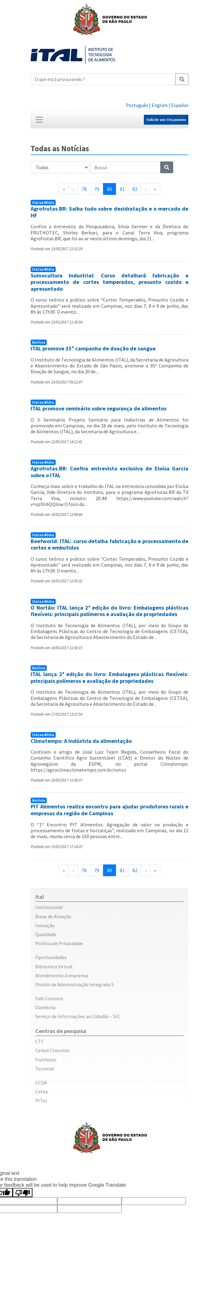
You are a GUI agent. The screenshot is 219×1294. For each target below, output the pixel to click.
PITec (41, 1100)
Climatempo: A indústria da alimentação (81, 740)
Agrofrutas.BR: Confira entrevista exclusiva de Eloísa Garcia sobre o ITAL (109, 472)
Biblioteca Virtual (53, 966)
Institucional (49, 907)
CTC (39, 1041)
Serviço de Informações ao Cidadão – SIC (77, 1016)
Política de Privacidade (59, 943)
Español (179, 105)
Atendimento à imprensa (61, 975)
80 (111, 189)
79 (96, 189)
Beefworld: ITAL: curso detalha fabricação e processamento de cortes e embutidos (109, 544)
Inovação (45, 925)
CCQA (41, 1082)
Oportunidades (51, 957)
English (160, 105)
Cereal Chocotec (52, 1050)
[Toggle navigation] (39, 120)
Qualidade (45, 934)
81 (122, 189)
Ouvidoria (45, 1007)
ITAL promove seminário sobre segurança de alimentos (98, 408)
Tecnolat (44, 1068)
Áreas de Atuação (53, 916)
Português (137, 105)
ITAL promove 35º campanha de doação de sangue (93, 348)
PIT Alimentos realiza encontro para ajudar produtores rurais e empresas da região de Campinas (109, 810)
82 (134, 189)
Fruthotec (46, 1059)
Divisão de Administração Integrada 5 (74, 984)
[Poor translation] (22, 1192)
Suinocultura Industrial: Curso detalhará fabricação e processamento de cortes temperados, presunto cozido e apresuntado (109, 282)
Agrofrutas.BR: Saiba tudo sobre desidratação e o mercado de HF (109, 212)
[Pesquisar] (181, 79)
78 (84, 189)
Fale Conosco (49, 998)
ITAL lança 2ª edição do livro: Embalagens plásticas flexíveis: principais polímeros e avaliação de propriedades (109, 677)
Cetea (41, 1091)
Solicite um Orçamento (166, 119)
